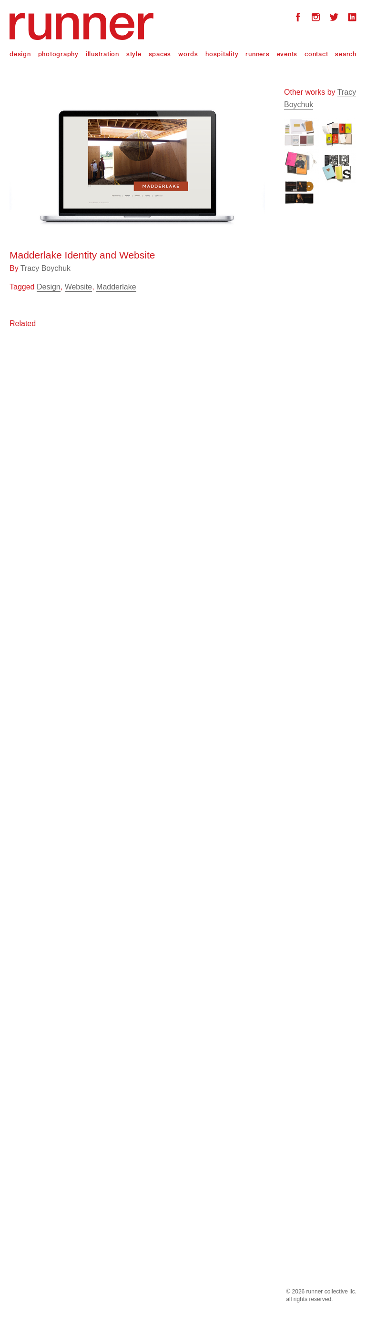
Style (134, 54)
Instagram (316, 18)
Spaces (160, 54)
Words (188, 54)
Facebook (298, 18)
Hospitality (221, 54)
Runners (257, 54)
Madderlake (116, 287)
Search (345, 54)
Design (20, 54)
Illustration (102, 54)
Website (78, 287)
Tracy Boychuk (45, 268)
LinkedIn (352, 18)
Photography (58, 54)
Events (287, 54)
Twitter (334, 18)
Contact (316, 54)
